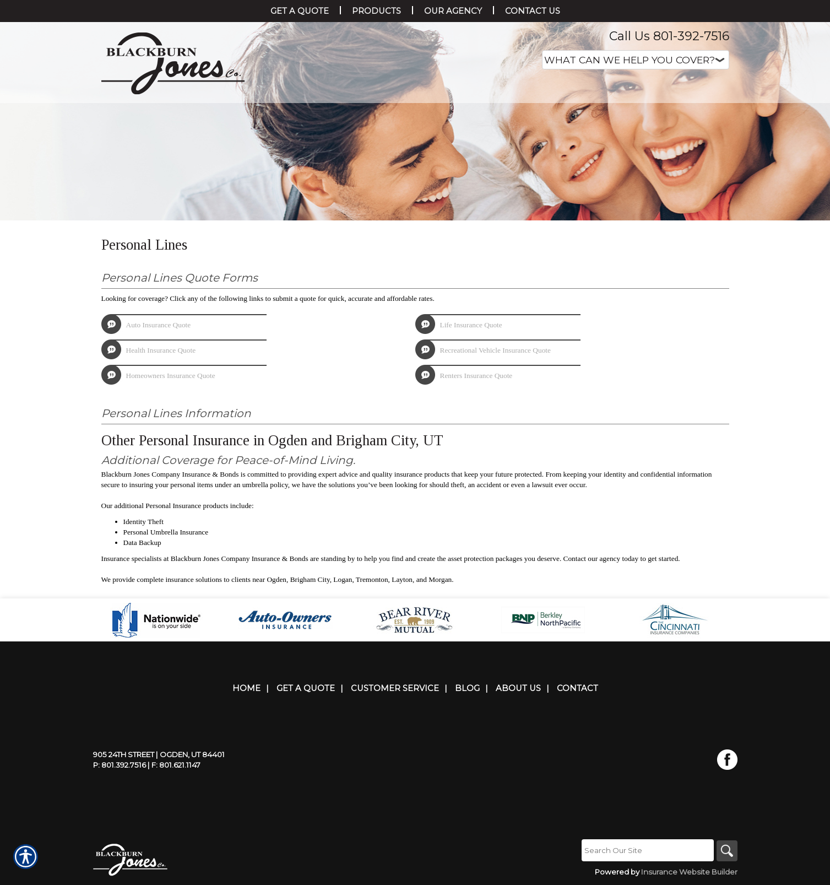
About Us (518, 688)
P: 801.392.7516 (119, 764)
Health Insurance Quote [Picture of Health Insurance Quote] (161, 350)
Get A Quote (305, 688)
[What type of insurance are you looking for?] (635, 59)
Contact (577, 688)
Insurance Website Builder (689, 872)
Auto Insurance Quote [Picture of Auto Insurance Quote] (158, 325)
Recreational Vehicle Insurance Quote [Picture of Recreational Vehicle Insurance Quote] (495, 350)
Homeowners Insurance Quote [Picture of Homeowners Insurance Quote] (170, 375)
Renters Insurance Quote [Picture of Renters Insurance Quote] (476, 375)
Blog (467, 688)
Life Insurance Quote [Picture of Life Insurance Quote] (471, 325)
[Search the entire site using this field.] (647, 850)
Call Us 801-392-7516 (669, 36)
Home (246, 688)
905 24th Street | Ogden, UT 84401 (159, 754)
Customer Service (395, 688)
